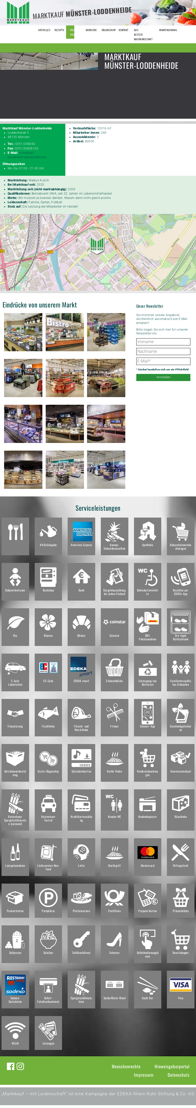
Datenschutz (179, 1077)
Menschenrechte (126, 1069)
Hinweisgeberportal (172, 1069)
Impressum (144, 1077)
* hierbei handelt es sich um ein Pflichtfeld (162, 369)
